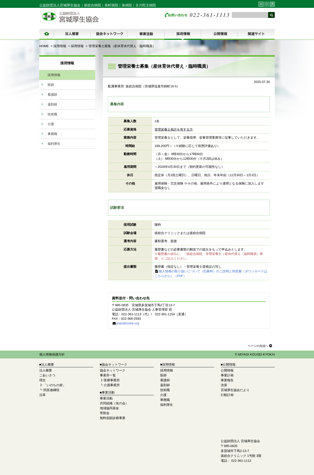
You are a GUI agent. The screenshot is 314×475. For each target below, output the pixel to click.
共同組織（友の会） (114, 403)
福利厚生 (54, 143)
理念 (42, 380)
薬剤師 (52, 104)
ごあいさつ (47, 375)
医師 (51, 85)
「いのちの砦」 (54, 385)
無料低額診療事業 (112, 418)
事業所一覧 (108, 375)
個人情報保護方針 (52, 354)
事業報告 (227, 380)
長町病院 (111, 5)
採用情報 (59, 46)
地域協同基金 (109, 408)
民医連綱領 (51, 390)
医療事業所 (112, 380)
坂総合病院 (92, 5)
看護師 (52, 94)
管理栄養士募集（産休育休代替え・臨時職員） (122, 46)
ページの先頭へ (260, 345)
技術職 (52, 114)
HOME (44, 46)
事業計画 (227, 375)
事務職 (52, 134)
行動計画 (227, 395)
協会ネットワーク (112, 370)
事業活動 (106, 398)
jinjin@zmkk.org (128, 323)
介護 (51, 124)
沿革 (42, 395)
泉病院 (127, 5)
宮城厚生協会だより (235, 390)
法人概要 (45, 370)
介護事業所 (112, 385)
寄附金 (104, 413)
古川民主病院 (145, 5)
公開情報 (227, 370)
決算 (224, 385)
